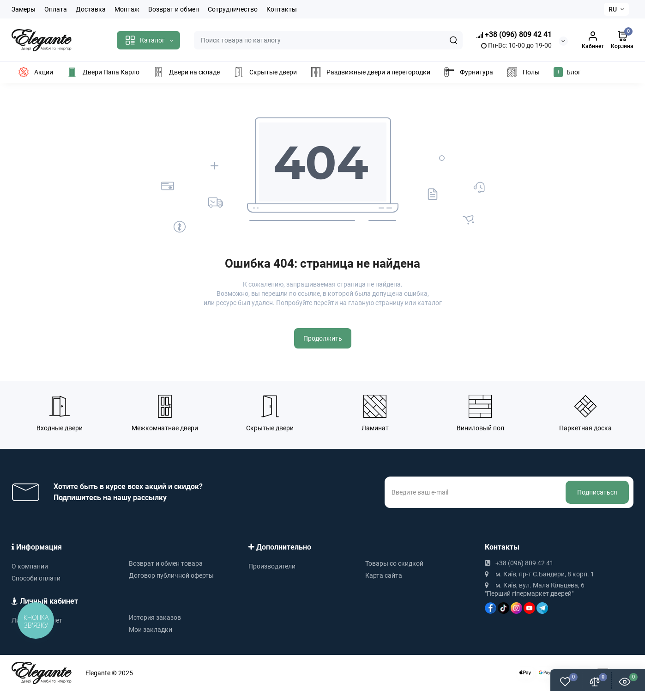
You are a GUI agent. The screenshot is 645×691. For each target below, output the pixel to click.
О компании (30, 566)
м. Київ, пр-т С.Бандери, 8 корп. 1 (539, 574)
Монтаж (127, 9)
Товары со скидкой (394, 563)
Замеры (24, 9)
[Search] (453, 40)
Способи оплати (36, 578)
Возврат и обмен (173, 9)
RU (613, 9)
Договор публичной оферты (171, 575)
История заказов (155, 617)
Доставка (91, 9)
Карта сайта (383, 575)
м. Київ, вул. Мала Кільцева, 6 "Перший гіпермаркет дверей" (535, 589)
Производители (271, 566)
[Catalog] (148, 40)
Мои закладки (150, 629)
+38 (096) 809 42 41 (514, 35)
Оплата (55, 9)
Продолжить (322, 338)
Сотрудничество (233, 9)
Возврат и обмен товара (166, 563)
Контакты (281, 9)
